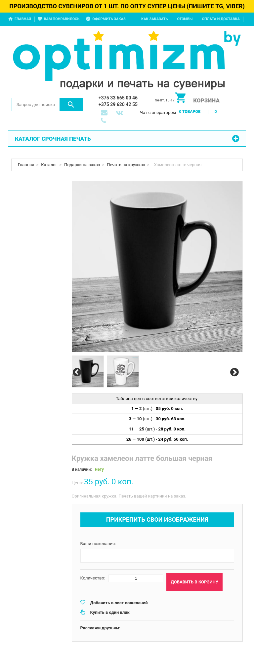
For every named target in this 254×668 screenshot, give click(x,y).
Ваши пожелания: (98, 543)
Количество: (93, 577)
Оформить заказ (108, 19)
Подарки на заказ (82, 164)
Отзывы (184, 19)
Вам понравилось (62, 19)
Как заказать (154, 19)
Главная (23, 19)
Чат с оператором (158, 112)
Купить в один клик (110, 612)
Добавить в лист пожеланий (119, 602)
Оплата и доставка (221, 19)
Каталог (49, 164)
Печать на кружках (126, 164)
